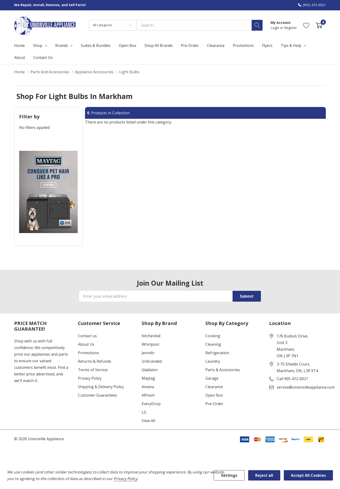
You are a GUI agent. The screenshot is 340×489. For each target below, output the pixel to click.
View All (148, 420)
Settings (229, 475)
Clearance (214, 386)
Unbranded (152, 361)
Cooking (212, 335)
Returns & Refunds (94, 361)
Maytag (148, 378)
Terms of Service (93, 369)
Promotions (88, 352)
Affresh (148, 395)
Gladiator (150, 369)
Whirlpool (150, 344)
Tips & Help (291, 45)
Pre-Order (214, 403)
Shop (37, 45)
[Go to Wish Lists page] (306, 25)
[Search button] (257, 25)
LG (144, 412)
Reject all (264, 475)
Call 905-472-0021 (292, 378)
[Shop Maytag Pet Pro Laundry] (48, 192)
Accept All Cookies (308, 475)
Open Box (214, 395)
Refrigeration (217, 352)
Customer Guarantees (97, 395)
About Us (86, 344)
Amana (148, 386)
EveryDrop (151, 403)
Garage (211, 378)
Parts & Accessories (222, 369)
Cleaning (213, 344)
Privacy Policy (90, 378)
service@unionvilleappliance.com (306, 387)
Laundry (212, 361)
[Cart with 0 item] (319, 25)
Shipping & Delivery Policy (101, 386)
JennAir (148, 352)
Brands (61, 45)
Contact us (87, 335)
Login (275, 27)
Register (290, 27)
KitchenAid (151, 335)
